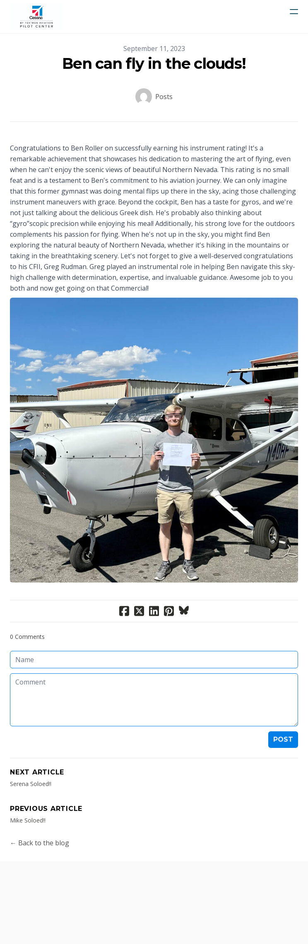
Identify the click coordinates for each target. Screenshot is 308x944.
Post (283, 739)
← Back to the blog (39, 842)
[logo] (36, 16)
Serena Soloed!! (30, 784)
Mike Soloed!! (28, 820)
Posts (164, 96)
